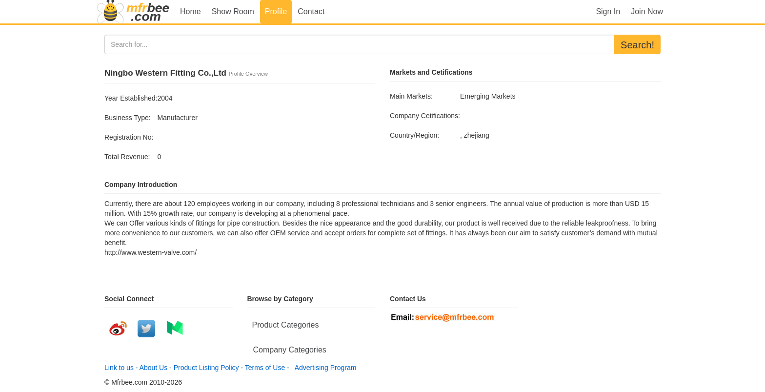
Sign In (608, 11)
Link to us (119, 367)
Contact (311, 11)
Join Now (647, 11)
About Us (154, 367)
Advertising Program (324, 367)
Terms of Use (265, 367)
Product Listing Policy (206, 367)
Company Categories (289, 350)
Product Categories (285, 325)
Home (190, 11)
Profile (276, 11)
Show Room (233, 11)
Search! (637, 45)
